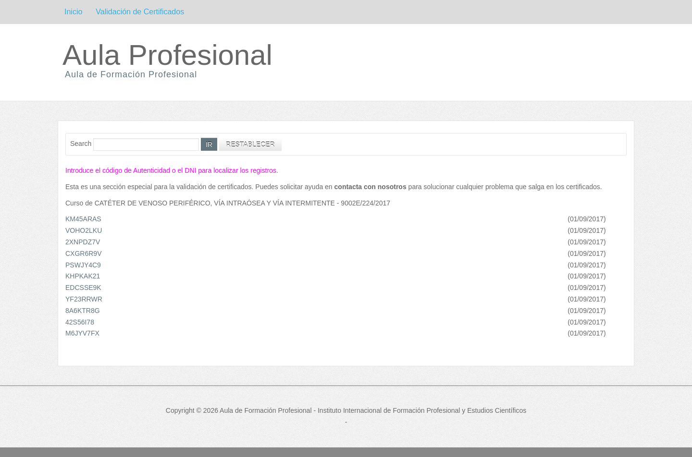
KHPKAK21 (82, 276)
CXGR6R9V (83, 253)
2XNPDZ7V (82, 242)
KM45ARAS (83, 219)
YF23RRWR (83, 299)
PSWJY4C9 (83, 265)
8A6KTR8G (82, 310)
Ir (209, 144)
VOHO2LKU (83, 230)
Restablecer (250, 144)
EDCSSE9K (83, 287)
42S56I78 (79, 322)
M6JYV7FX (82, 333)
